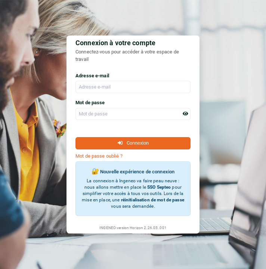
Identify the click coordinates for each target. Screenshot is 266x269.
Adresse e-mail (92, 75)
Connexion (133, 143)
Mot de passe (90, 102)
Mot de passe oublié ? (99, 156)
